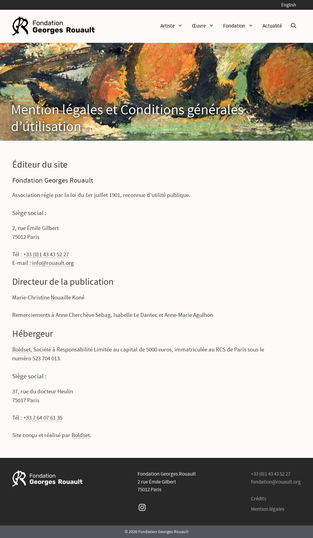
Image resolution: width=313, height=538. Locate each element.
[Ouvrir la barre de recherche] (293, 26)
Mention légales (267, 509)
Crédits (258, 498)
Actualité (272, 26)
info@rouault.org (53, 262)
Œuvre (205, 26)
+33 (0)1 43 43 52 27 (46, 254)
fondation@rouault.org (276, 482)
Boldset (21, 349)
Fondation (240, 26)
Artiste (173, 26)
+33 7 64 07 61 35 (42, 417)
